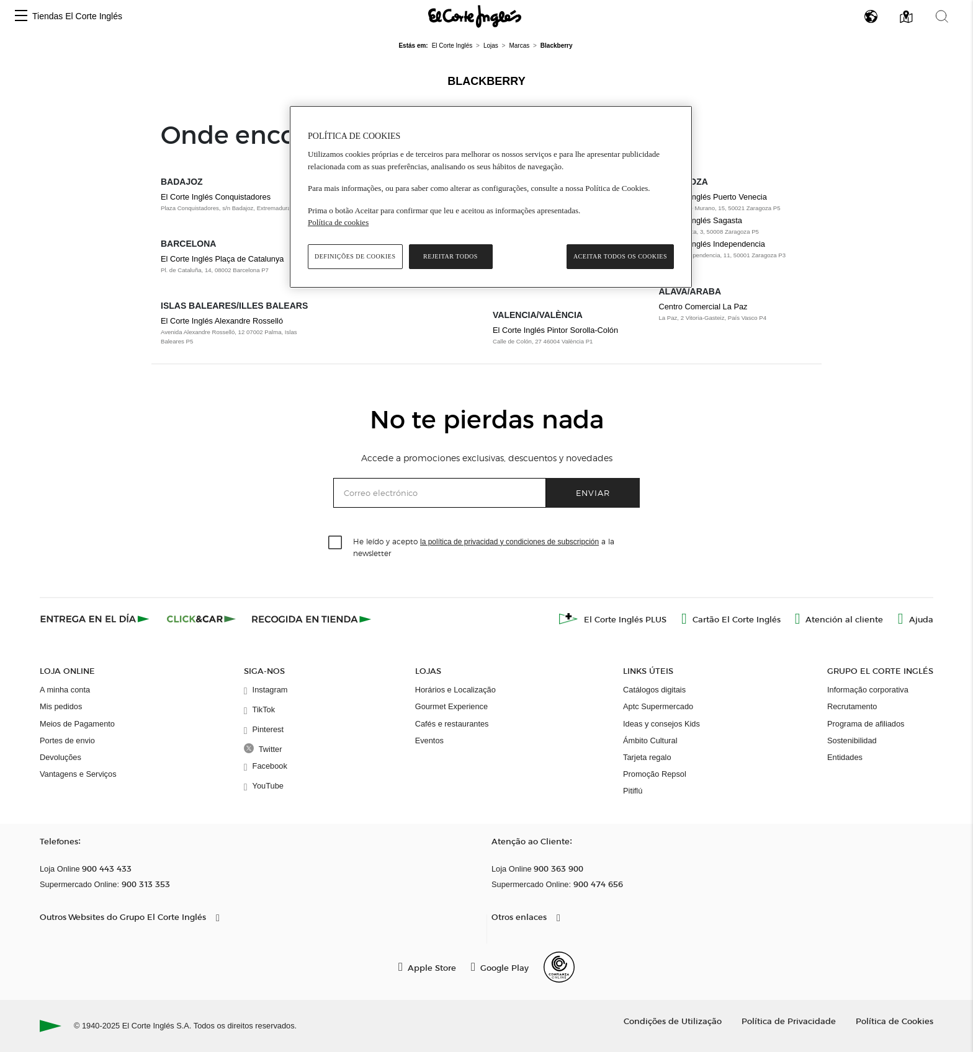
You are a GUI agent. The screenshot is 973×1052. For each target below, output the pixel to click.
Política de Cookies (894, 1021)
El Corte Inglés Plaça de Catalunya (222, 258)
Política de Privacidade (789, 1021)
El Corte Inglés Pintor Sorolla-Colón (555, 330)
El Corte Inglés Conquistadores (216, 196)
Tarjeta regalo (647, 757)
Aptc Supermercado (658, 706)
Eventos (429, 740)
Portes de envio (67, 740)
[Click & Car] (201, 618)
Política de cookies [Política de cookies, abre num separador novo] (338, 222)
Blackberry (486, 81)
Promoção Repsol (654, 774)
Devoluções (60, 757)
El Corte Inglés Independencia (712, 244)
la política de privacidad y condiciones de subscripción (509, 541)
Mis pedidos (61, 706)
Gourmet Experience (451, 706)
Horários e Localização (455, 689)
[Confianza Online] (559, 967)
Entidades (845, 757)
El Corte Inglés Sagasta (700, 220)
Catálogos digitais (654, 689)
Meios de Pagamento (77, 723)
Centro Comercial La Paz (703, 306)
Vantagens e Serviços (78, 774)
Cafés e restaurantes (452, 723)
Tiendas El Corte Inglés (77, 16)
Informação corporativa (867, 689)
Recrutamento (852, 706)
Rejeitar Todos (450, 256)
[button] (21, 16)
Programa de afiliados (865, 723)
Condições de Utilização (673, 1021)
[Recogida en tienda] (311, 618)
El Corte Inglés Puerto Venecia (713, 196)
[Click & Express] (96, 618)
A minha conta (65, 689)
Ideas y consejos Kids (661, 723)
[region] (491, 196)
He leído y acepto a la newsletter (483, 547)
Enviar (593, 492)
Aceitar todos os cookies (620, 256)
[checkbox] (335, 543)
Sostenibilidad (852, 740)
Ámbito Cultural (650, 740)
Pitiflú (632, 790)
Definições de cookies (355, 256)
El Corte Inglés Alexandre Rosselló (222, 320)
